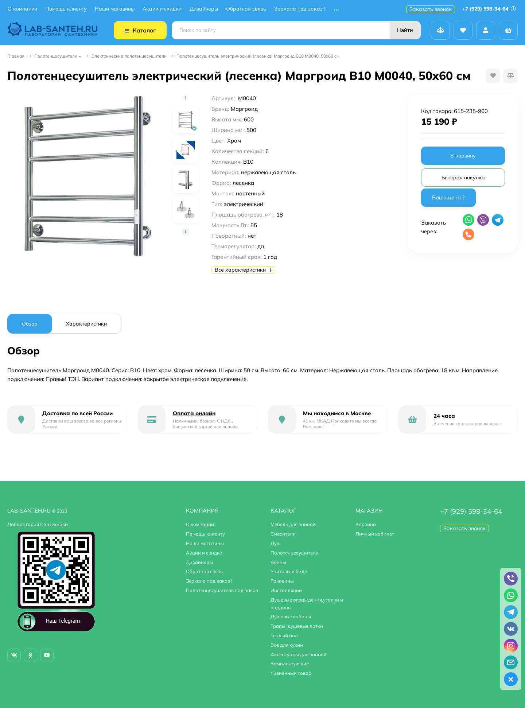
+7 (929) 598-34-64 (489, 8)
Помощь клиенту (66, 9)
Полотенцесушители (55, 56)
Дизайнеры (204, 9)
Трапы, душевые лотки (297, 626)
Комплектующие (290, 663)
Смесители (283, 534)
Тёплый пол (284, 635)
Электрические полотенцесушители (129, 56)
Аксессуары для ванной (299, 654)
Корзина (365, 524)
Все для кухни (287, 645)
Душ (276, 543)
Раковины (282, 581)
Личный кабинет (374, 534)
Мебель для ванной (293, 524)
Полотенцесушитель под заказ (222, 590)
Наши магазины (115, 9)
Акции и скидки (162, 9)
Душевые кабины (291, 616)
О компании (22, 9)
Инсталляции (286, 590)
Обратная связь (246, 9)
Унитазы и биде (289, 571)
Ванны (278, 562)
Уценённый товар (291, 673)
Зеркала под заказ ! (299, 9)
